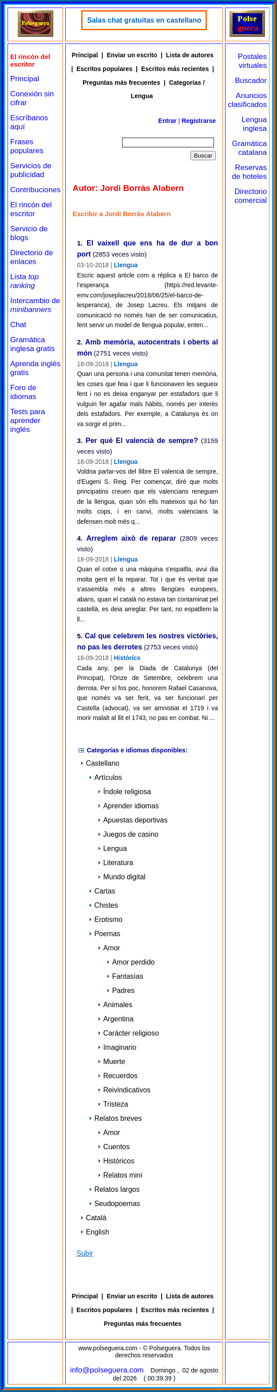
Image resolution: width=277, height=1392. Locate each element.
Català (93, 1218)
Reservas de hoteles (249, 172)
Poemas (104, 933)
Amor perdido (130, 962)
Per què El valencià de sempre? (142, 441)
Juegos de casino (128, 834)
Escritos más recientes (175, 68)
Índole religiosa (124, 791)
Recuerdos (117, 1076)
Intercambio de (35, 305)
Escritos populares (104, 68)
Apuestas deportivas (132, 820)
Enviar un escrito (132, 55)
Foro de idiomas (23, 392)
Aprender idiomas (128, 806)
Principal (24, 79)
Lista (24, 281)
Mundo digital (121, 877)
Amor (109, 948)
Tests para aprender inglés (27, 420)
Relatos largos (114, 1189)
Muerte (111, 1061)
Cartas (102, 891)
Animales (115, 1004)
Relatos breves (115, 1118)
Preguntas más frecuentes (121, 82)
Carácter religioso (128, 1033)
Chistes (103, 905)
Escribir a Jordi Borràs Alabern (121, 214)
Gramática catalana (249, 148)
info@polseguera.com (107, 1370)
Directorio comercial (250, 196)
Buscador (251, 80)
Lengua (112, 848)
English (94, 1232)
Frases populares (27, 146)
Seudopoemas (114, 1203)
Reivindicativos (124, 1090)
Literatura (115, 862)
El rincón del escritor (31, 209)
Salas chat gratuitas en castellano (144, 20)
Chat (18, 324)
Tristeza (113, 1104)
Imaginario (117, 1047)
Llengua (126, 265)
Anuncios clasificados (247, 100)
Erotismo (105, 919)
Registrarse (199, 120)
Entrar (167, 120)
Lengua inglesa (254, 124)
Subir (84, 1253)
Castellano (99, 763)
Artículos (105, 777)
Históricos (116, 1161)
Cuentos (114, 1147)
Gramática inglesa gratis (32, 344)
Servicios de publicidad (30, 170)
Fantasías (125, 976)
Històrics (127, 657)
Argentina (116, 1019)
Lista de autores (190, 55)
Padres (121, 990)
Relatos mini (120, 1175)
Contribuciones (35, 190)
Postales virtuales (252, 61)
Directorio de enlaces (31, 257)
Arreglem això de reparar (131, 538)
